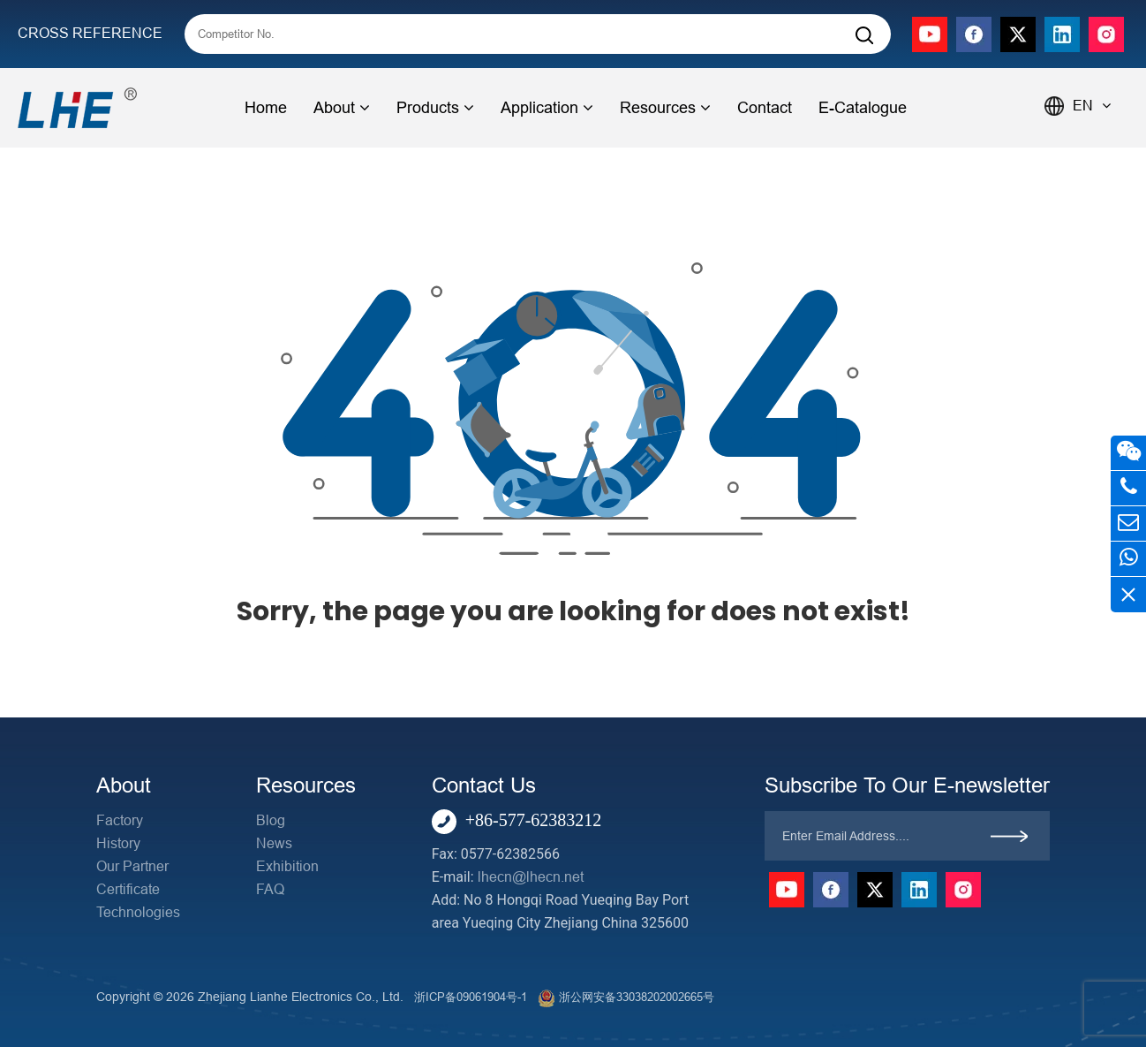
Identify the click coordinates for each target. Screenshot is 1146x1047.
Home (266, 108)
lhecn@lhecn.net (531, 876)
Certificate (128, 889)
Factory (119, 820)
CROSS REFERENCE (90, 33)
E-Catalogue (862, 108)
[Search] (864, 35)
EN (1092, 105)
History (118, 843)
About (341, 108)
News (274, 843)
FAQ (270, 889)
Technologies (138, 912)
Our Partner (132, 866)
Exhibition (287, 866)
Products (435, 108)
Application (547, 108)
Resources (665, 108)
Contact (764, 108)
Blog (270, 820)
